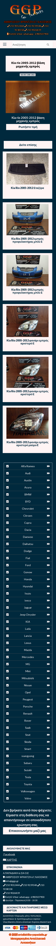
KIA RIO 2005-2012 (28, 75)
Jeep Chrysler (28, 614)
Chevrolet (28, 508)
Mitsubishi (28, 678)
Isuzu (28, 593)
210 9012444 (15, 25)
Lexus (27, 642)
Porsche (28, 706)
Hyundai (28, 586)
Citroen (27, 515)
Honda (28, 579)
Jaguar (28, 607)
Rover (27, 720)
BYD (28, 501)
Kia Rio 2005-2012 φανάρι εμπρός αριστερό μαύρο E (28, 444)
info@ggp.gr (11, 881)
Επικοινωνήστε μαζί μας (27, 831)
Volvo (27, 798)
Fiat (28, 558)
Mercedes (28, 657)
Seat (27, 734)
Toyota (28, 784)
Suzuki (28, 770)
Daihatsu (28, 544)
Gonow (28, 572)
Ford (28, 565)
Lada (28, 628)
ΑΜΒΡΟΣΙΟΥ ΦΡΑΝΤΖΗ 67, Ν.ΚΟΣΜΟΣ (28, 21)
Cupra (27, 522)
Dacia (27, 529)
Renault (27, 713)
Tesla (28, 777)
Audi (27, 473)
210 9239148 (32, 25)
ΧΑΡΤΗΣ (10, 859)
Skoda (27, 741)
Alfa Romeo (28, 466)
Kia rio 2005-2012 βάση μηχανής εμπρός (28, 64)
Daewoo (28, 536)
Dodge (28, 551)
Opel (28, 692)
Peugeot (28, 699)
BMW (27, 494)
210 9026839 (32, 29)
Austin (28, 480)
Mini (27, 671)
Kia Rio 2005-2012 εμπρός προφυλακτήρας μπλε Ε (27, 240)
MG (28, 664)
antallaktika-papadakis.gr (32, 934)
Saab (28, 727)
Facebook (9, 854)
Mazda (28, 650)
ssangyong (28, 756)
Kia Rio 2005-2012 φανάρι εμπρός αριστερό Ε (28, 342)
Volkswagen (28, 791)
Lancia (28, 635)
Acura (27, 487)
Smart (27, 748)
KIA (28, 621)
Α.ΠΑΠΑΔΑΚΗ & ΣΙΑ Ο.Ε (16, 873)
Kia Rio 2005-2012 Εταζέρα (27, 187)
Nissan (28, 685)
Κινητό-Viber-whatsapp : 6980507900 (27, 33)
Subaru (28, 763)
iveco (28, 600)
